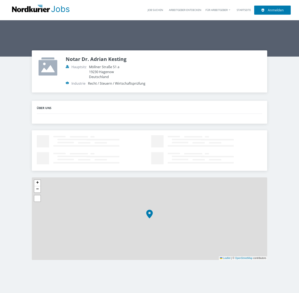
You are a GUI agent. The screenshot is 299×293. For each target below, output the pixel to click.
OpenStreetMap (244, 258)
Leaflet (225, 258)
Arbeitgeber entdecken (185, 10)
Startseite (244, 10)
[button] (149, 214)
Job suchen (155, 10)
